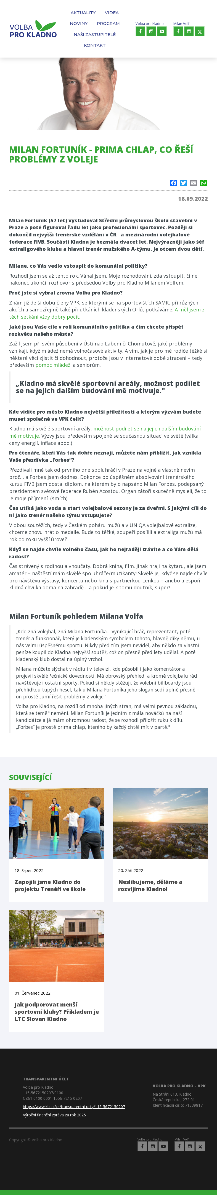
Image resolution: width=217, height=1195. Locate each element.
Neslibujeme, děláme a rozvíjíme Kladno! (150, 885)
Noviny (79, 23)
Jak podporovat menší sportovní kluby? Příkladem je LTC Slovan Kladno (57, 1012)
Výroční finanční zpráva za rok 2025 (54, 1114)
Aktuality (83, 12)
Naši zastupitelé (95, 34)
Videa (112, 12)
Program (108, 23)
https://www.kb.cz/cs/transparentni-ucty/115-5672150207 (74, 1106)
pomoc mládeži (54, 365)
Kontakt (95, 45)
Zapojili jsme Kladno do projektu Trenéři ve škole (50, 885)
